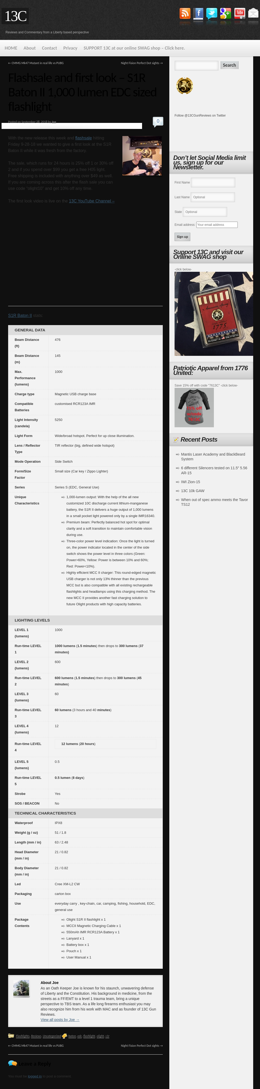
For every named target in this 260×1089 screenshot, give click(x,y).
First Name (182, 182)
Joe (54, 122)
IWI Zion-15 (190, 482)
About (30, 48)
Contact (49, 48)
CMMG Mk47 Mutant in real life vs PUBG (36, 63)
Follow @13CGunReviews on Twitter (200, 115)
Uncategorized (52, 1036)
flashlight (89, 1036)
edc (79, 1036)
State (178, 212)
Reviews (36, 1036)
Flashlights (23, 1036)
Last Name (182, 197)
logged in (35, 1076)
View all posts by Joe (60, 1020)
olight (100, 1036)
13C (15, 16)
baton (72, 1036)
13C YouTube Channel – (92, 201)
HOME (11, 48)
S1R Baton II (20, 315)
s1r (107, 1036)
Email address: (185, 225)
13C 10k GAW (192, 491)
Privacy (70, 48)
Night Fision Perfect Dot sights (142, 63)
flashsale (83, 138)
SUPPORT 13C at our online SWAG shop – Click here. (134, 48)
